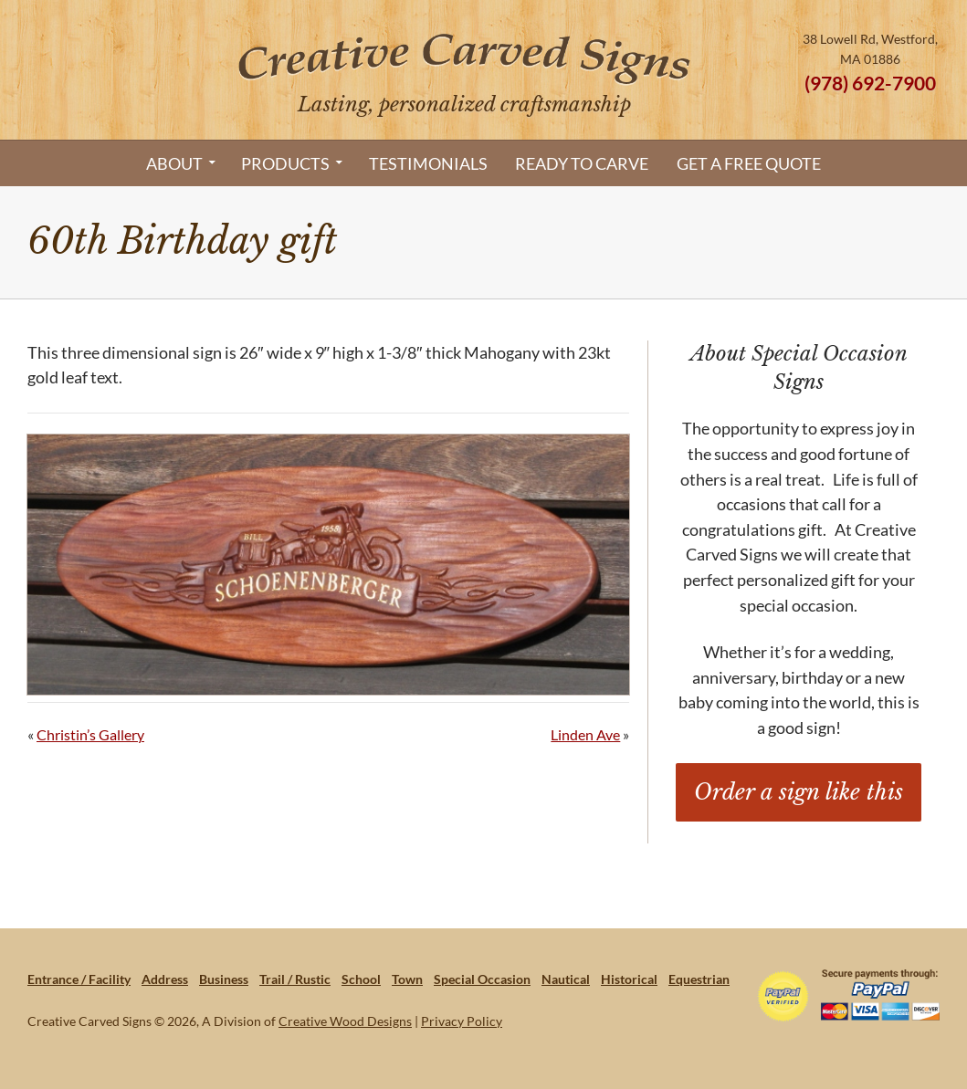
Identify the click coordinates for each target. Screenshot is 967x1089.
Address (165, 979)
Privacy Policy (461, 1021)
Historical (629, 979)
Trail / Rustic (295, 979)
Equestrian (699, 979)
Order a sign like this (798, 792)
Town (407, 979)
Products (285, 163)
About (174, 163)
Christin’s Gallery (90, 734)
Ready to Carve (581, 163)
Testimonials (428, 163)
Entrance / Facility (79, 979)
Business (223, 979)
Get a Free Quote (749, 163)
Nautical (565, 979)
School (361, 979)
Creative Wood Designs (345, 1021)
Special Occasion (482, 979)
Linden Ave (585, 734)
